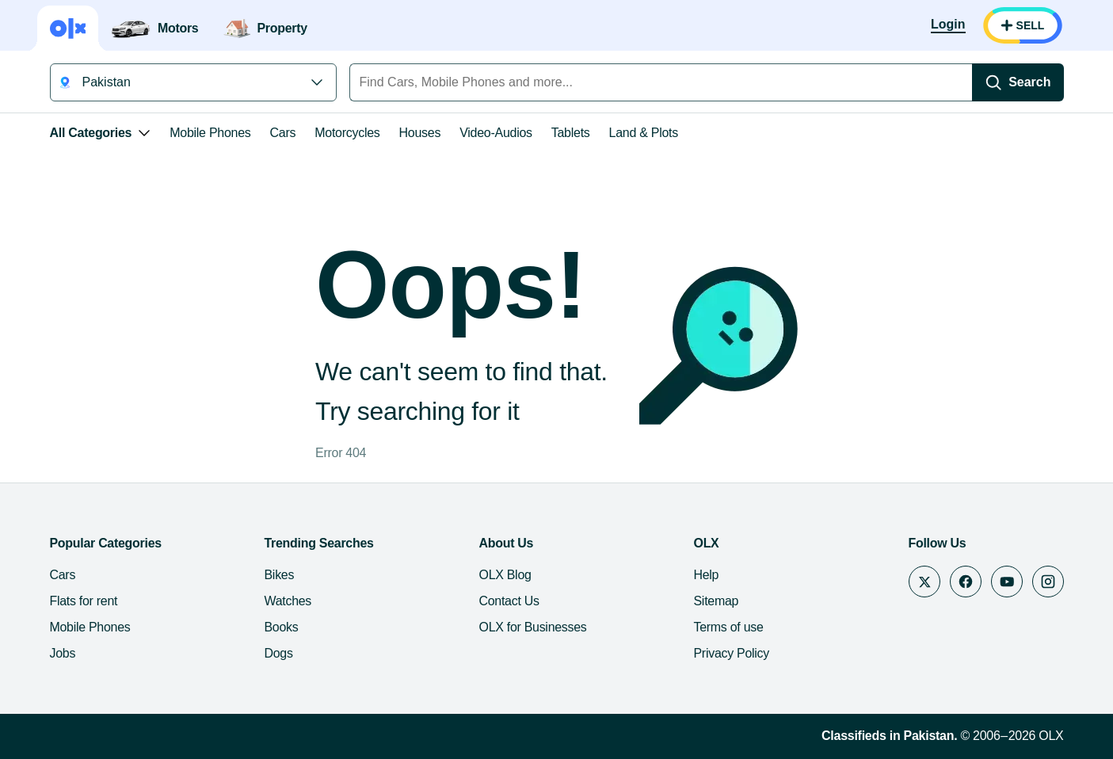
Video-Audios (495, 132)
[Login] (948, 25)
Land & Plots (643, 132)
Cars (283, 132)
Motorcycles (346, 132)
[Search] (1018, 82)
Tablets (570, 132)
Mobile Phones (210, 132)
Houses (420, 132)
